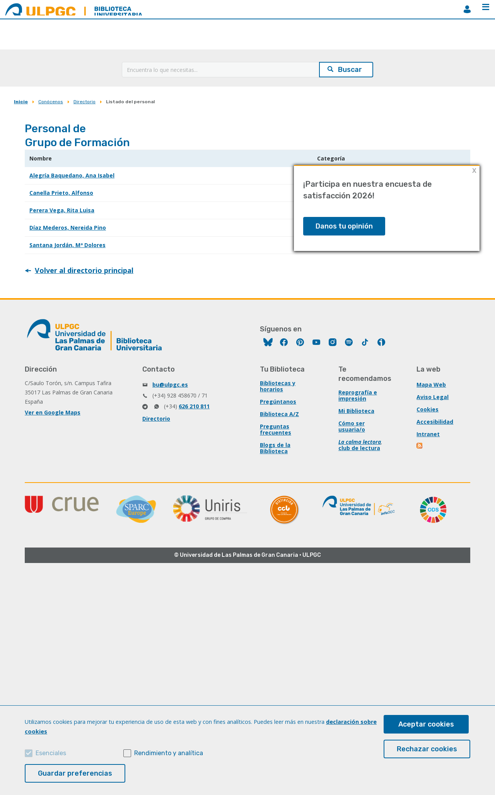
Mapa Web (431, 384)
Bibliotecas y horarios (277, 386)
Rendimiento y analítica (168, 753)
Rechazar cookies (427, 749)
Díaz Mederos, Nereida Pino (67, 227)
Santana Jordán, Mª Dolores (67, 245)
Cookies (427, 409)
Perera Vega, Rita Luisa (61, 210)
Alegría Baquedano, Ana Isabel (71, 175)
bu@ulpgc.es (170, 384)
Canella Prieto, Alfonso (61, 192)
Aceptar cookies (426, 724)
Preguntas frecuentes (275, 429)
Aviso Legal (432, 397)
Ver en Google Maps (52, 412)
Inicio (21, 101)
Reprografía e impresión (357, 395)
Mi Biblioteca (356, 411)
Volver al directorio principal (84, 270)
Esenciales (51, 753)
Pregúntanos (278, 401)
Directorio (84, 101)
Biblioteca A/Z (279, 414)
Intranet (428, 434)
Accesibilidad (434, 421)
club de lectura (359, 448)
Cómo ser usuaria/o (351, 426)
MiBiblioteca (467, 9)
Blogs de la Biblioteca (275, 448)
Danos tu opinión (344, 226)
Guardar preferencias (75, 773)
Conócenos (50, 101)
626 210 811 (194, 406)
